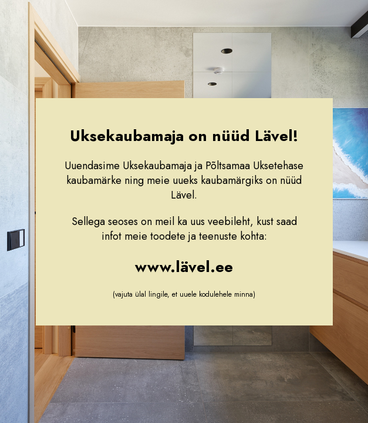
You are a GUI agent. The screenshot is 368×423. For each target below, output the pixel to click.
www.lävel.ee (184, 267)
